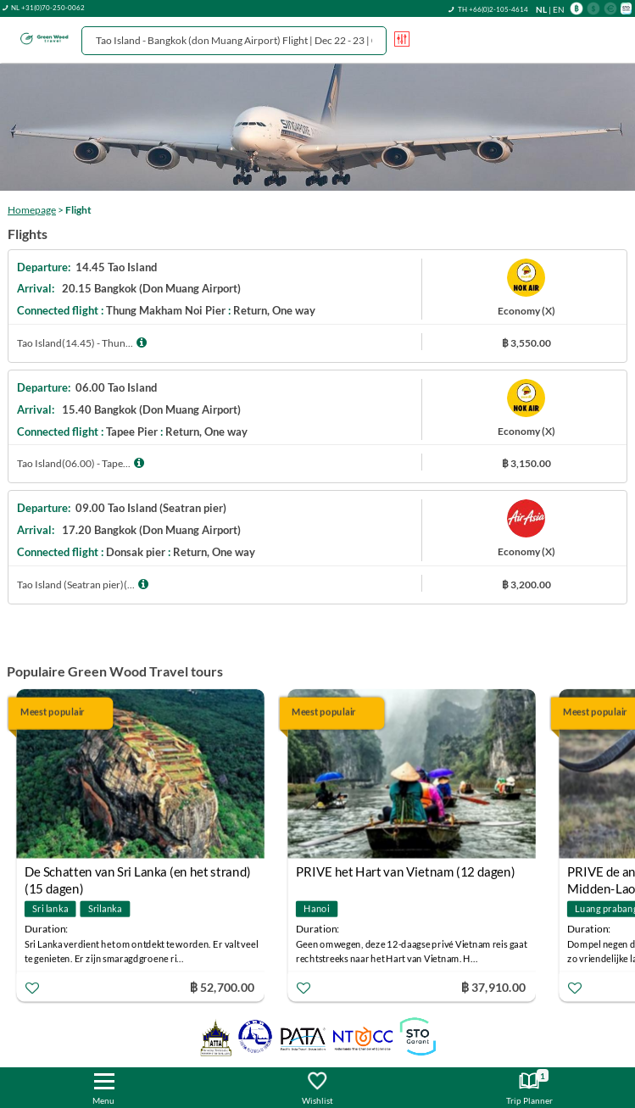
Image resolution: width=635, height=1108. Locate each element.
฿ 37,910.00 (493, 986)
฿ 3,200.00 (526, 584)
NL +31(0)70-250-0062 (48, 7)
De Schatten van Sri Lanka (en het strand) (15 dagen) (138, 873)
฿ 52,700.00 (222, 986)
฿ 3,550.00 (526, 343)
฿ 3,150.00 (526, 463)
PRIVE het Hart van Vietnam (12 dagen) (405, 871)
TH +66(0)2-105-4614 (493, 9)
